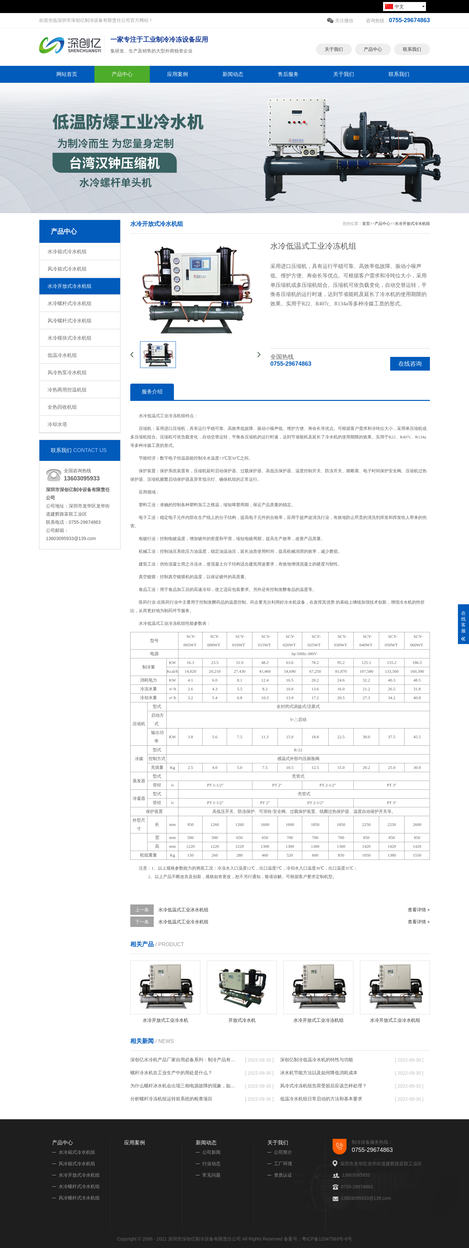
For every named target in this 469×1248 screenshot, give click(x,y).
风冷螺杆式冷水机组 (70, 320)
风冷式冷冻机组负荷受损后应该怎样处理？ (323, 1085)
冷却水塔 (57, 424)
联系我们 (412, 45)
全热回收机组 (62, 407)
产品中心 (373, 45)
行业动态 (211, 1163)
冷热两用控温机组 (67, 389)
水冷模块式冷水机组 (70, 338)
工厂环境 (283, 1163)
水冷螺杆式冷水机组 (70, 303)
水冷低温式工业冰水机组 (183, 909)
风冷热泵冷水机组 (67, 372)
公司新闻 (211, 1152)
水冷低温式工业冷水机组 (183, 921)
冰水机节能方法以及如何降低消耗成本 (319, 1072)
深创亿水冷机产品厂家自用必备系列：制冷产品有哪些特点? (182, 1059)
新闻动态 (232, 74)
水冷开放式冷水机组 (70, 286)
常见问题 (211, 1175)
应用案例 (177, 74)
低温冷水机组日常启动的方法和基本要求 (321, 1098)
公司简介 (283, 1152)
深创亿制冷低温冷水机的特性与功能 (316, 1059)
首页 (366, 223)
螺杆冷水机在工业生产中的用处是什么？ (171, 1072)
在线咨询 (410, 363)
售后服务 (288, 74)
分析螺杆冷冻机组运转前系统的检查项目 (171, 1098)
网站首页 (66, 74)
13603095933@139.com (366, 1198)
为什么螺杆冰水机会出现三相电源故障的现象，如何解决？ (182, 1085)
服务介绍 (152, 391)
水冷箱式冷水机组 (67, 251)
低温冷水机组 (62, 355)
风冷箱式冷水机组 (67, 269)
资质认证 (283, 1175)
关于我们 (334, 45)
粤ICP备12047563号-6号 (327, 1238)
